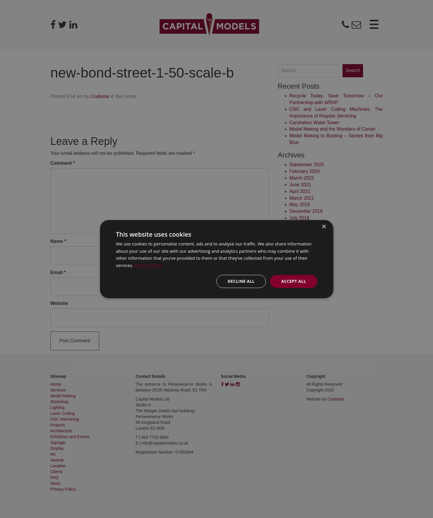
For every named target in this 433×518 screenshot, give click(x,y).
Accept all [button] (293, 281)
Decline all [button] (241, 281)
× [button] (324, 226)
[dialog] (216, 259)
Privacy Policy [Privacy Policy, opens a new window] (148, 265)
